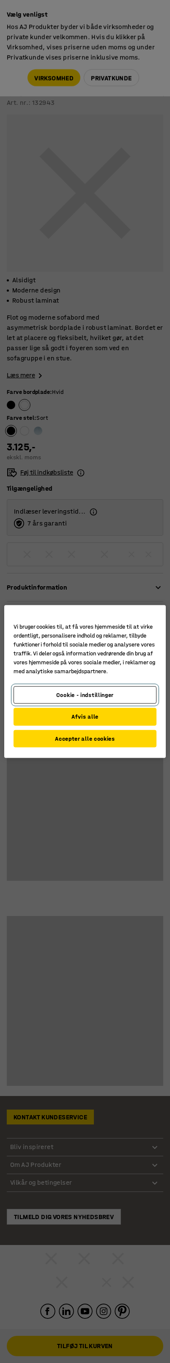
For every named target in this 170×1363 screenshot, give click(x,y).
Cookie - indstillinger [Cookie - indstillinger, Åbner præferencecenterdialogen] (85, 694)
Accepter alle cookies (85, 738)
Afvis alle (85, 716)
